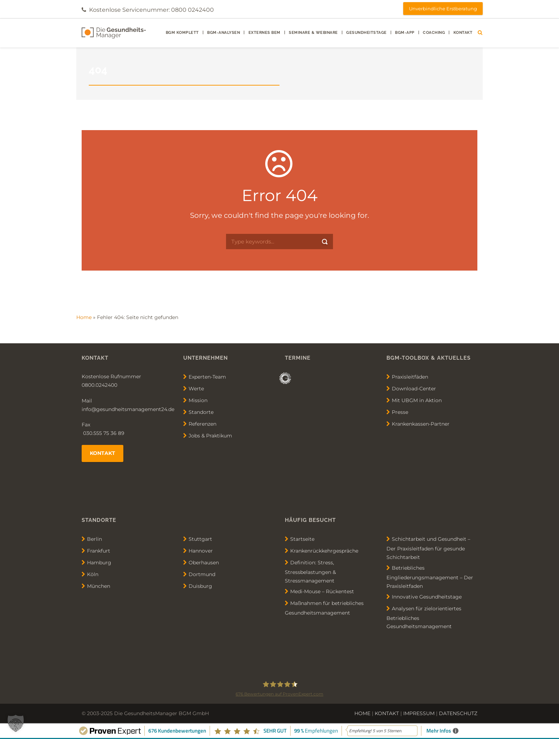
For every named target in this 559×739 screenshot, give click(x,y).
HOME (362, 713)
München (98, 586)
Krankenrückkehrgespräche (324, 551)
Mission (198, 400)
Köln (92, 574)
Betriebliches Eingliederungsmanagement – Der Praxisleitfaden (429, 577)
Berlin (94, 539)
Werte (196, 388)
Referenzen (202, 424)
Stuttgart (200, 539)
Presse (400, 412)
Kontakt (463, 32)
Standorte (201, 412)
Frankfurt (98, 551)
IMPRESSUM (419, 713)
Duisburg (200, 586)
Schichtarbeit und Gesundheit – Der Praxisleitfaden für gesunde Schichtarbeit (428, 548)
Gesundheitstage (366, 32)
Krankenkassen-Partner (421, 424)
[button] (15, 723)
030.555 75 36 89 (103, 433)
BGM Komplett (182, 32)
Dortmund (202, 574)
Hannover (201, 551)
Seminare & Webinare (313, 32)
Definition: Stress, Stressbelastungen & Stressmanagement (310, 571)
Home (84, 317)
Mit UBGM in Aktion (417, 400)
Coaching (434, 32)
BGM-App (405, 32)
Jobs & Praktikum (210, 435)
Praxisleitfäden (410, 377)
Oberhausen (204, 562)
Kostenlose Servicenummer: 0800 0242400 (151, 9)
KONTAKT (387, 713)
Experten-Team (207, 377)
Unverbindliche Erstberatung (443, 8)
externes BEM (264, 32)
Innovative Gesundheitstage (427, 596)
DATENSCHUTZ (458, 713)
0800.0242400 (99, 385)
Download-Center (414, 388)
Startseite (302, 539)
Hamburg (99, 562)
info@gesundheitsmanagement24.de (128, 409)
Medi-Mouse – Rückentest (322, 591)
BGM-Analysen (223, 32)
